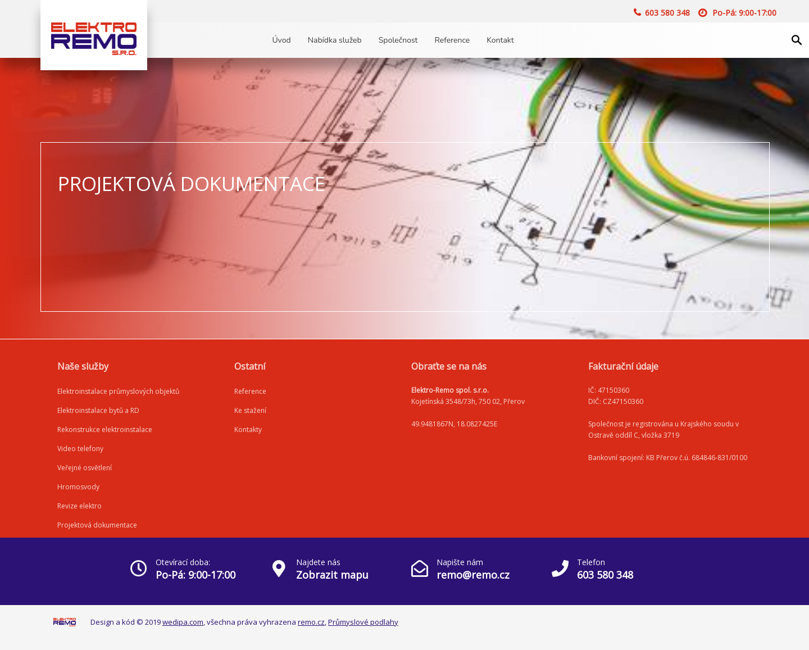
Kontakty (248, 429)
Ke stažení (250, 410)
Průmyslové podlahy (363, 622)
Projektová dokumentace (97, 525)
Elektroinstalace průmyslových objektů (118, 391)
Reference (452, 40)
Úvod (281, 40)
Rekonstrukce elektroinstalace (104, 429)
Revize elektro (79, 506)
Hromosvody (78, 487)
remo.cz (311, 622)
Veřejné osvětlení (84, 467)
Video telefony (80, 448)
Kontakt (500, 40)
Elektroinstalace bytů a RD (98, 410)
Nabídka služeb (335, 40)
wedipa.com (182, 622)
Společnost (398, 40)
